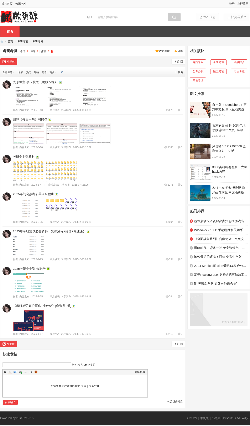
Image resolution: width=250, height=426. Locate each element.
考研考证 (22, 41)
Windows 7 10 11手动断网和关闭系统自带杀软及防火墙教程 (221, 230)
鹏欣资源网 (2, 41)
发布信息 (207, 17)
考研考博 (37, 41)
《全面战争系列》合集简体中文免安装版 (221, 239)
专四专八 (198, 62)
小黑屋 (216, 418)
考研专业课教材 (24, 156)
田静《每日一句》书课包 (30, 119)
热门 (28, 72)
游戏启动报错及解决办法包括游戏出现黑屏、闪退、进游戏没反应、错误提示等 (221, 221)
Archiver (192, 418)
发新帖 (10, 61)
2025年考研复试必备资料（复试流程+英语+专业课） (49, 231)
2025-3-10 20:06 (82, 110)
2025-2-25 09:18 (82, 296)
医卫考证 (218, 71)
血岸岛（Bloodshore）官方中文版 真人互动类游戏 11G (229, 109)
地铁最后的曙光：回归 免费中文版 (218, 257)
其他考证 (198, 80)
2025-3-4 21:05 (80, 184)
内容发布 (24, 110)
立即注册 (243, 3)
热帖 (36, 72)
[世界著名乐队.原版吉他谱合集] (215, 283)
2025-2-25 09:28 (82, 221)
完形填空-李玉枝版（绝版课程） (35, 82)
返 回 (180, 61)
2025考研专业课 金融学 (29, 268)
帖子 (90, 17)
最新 (20, 72)
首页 (10, 31)
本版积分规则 (175, 401)
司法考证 (239, 71)
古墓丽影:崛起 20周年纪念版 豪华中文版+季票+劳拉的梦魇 (228, 130)
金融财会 (239, 62)
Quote (26, 372)
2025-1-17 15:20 (82, 333)
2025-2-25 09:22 (82, 259)
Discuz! (21, 418)
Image (15, 372)
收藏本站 (20, 3)
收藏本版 (165, 51)
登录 (232, 3)
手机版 (204, 418)
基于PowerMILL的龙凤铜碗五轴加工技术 (221, 274)
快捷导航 (235, 17)
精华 (44, 72)
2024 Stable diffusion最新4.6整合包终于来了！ (221, 265)
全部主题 (7, 72)
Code (31, 372)
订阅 (180, 51)
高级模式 (140, 372)
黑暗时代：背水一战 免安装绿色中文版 (221, 248)
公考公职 (198, 71)
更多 (52, 72)
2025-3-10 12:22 (82, 147)
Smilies (36, 372)
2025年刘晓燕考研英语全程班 (33, 194)
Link (20, 372)
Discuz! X (229, 418)
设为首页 (7, 3)
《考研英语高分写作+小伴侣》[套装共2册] (42, 306)
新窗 (180, 72)
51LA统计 (243, 418)
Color (10, 372)
